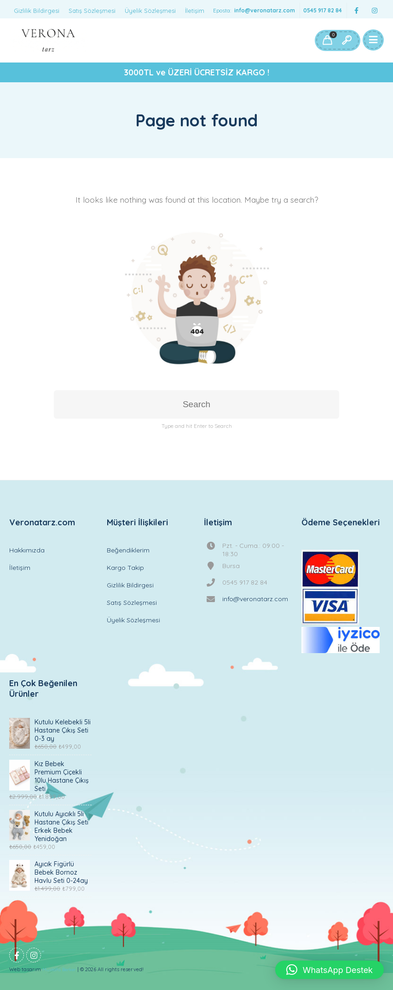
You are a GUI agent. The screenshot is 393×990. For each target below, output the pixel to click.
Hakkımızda (27, 550)
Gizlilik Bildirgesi (36, 10)
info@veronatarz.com (264, 10)
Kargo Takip (125, 567)
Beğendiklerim (128, 550)
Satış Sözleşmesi (92, 10)
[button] (329, 970)
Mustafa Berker (59, 970)
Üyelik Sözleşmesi (150, 10)
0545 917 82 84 (322, 10)
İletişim (194, 10)
